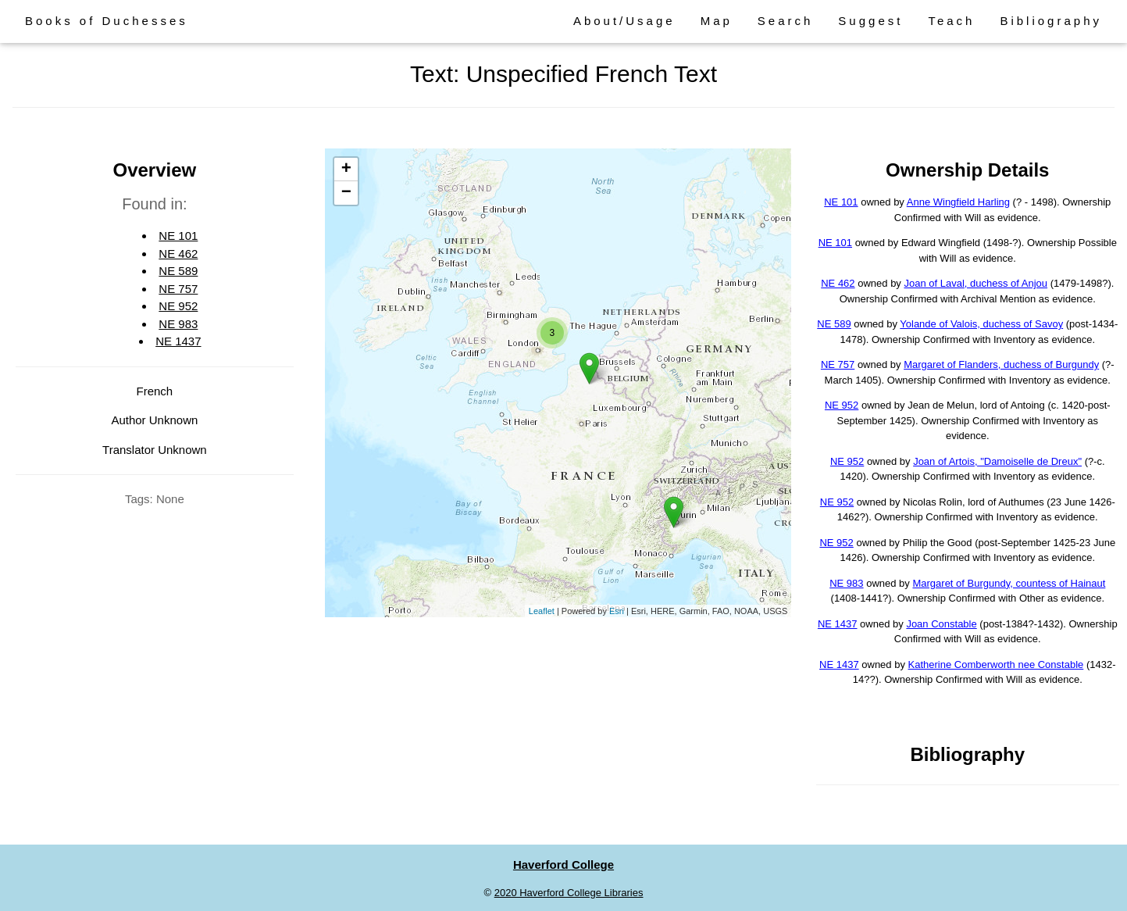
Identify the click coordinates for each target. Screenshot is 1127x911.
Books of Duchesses (106, 20)
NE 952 (178, 306)
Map (717, 20)
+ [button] (346, 169)
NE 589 (178, 270)
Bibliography (1051, 20)
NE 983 (178, 323)
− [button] (346, 193)
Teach (951, 20)
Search (786, 20)
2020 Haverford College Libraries (569, 892)
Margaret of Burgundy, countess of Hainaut (1008, 583)
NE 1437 (178, 341)
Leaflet (542, 611)
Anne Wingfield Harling (958, 202)
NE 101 (178, 235)
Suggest (870, 20)
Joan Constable (941, 624)
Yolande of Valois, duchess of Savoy (981, 324)
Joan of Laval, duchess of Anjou (975, 283)
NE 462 (178, 253)
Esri (616, 611)
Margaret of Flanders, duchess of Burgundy (1001, 364)
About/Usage (624, 20)
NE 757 (178, 288)
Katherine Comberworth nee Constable (996, 664)
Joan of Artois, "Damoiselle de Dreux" (997, 461)
